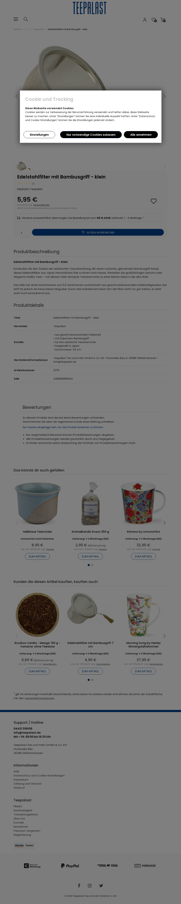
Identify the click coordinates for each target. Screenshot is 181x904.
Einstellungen (39, 135)
